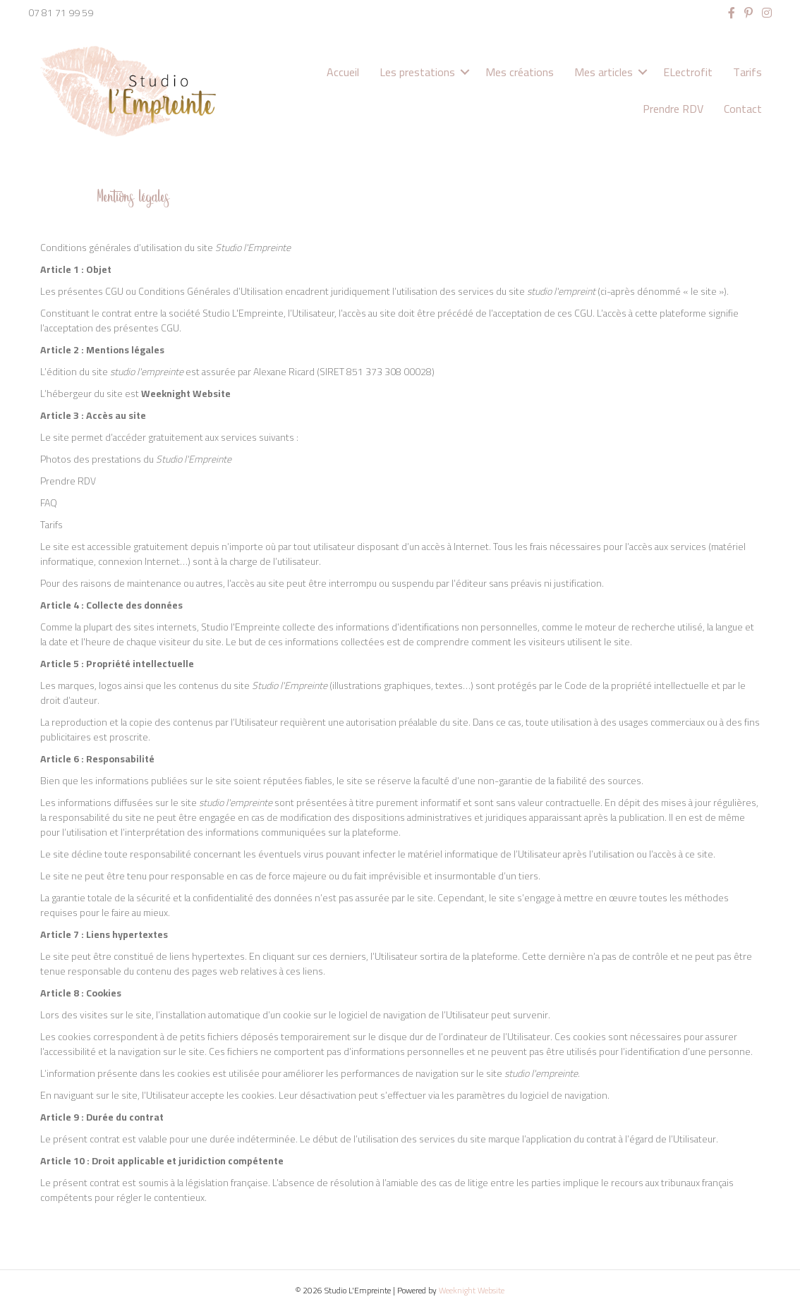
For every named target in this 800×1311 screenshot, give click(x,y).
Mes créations (519, 72)
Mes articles (603, 72)
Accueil (343, 72)
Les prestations (417, 72)
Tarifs (747, 72)
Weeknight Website (471, 1290)
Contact (743, 108)
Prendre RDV (673, 108)
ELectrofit (688, 72)
